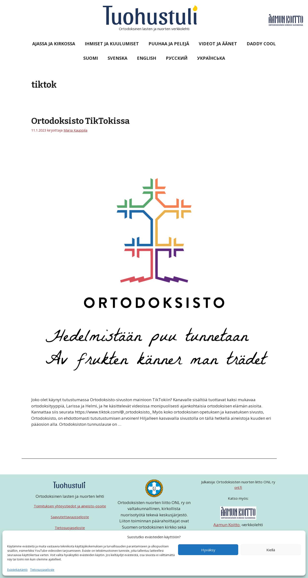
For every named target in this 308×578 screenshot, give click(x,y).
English (146, 58)
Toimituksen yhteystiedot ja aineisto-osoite (70, 506)
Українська (211, 58)
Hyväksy (208, 549)
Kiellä (270, 549)
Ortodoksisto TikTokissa (80, 121)
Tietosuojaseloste (42, 570)
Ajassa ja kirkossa (53, 44)
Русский (176, 58)
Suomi (90, 58)
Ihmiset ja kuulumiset (112, 44)
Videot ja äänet (218, 44)
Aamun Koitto (227, 524)
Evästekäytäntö (17, 570)
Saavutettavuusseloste (70, 516)
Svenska (117, 58)
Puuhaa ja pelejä (168, 44)
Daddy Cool (261, 44)
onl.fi (238, 487)
